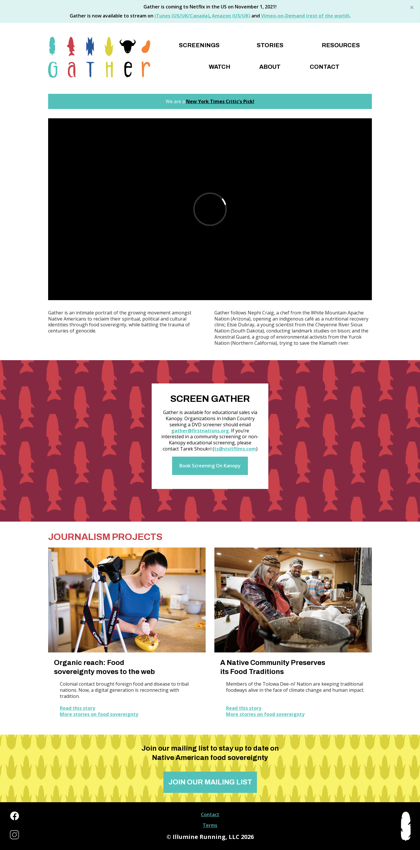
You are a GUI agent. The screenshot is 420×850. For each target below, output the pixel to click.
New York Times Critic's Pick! (220, 101)
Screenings (199, 45)
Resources (341, 45)
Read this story (77, 708)
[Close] (412, 7)
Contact (325, 67)
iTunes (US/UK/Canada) (182, 16)
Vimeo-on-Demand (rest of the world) (305, 16)
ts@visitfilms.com (235, 449)
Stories (270, 45)
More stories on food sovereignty (99, 714)
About (270, 67)
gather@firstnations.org (200, 430)
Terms (210, 825)
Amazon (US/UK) (231, 16)
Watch (219, 67)
